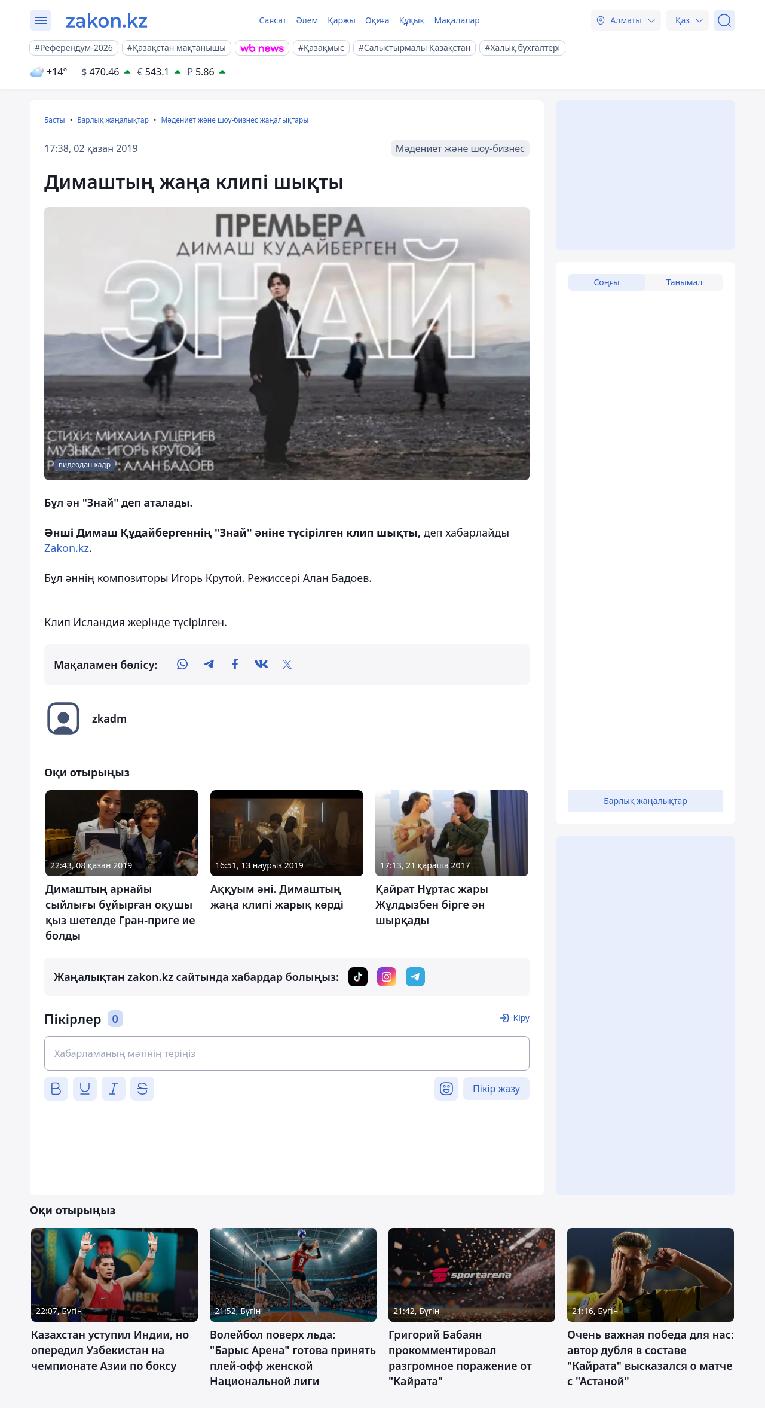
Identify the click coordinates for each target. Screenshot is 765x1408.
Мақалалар (456, 20)
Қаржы (342, 20)
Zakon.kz (66, 548)
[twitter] (287, 664)
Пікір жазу (496, 1088)
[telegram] (208, 664)
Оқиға (377, 20)
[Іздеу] (724, 20)
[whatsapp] (182, 664)
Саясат (272, 20)
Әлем (307, 20)
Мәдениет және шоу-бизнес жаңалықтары (234, 120)
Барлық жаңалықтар (113, 120)
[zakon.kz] (107, 20)
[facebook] (235, 664)
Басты (54, 120)
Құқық (412, 20)
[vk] (261, 664)
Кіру (521, 1017)
